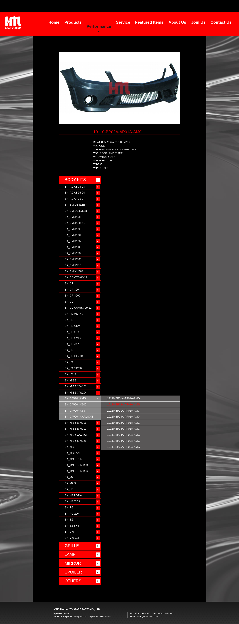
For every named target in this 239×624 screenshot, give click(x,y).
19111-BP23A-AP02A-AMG (123, 434)
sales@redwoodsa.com (147, 616)
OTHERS (73, 581)
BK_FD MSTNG (74, 313)
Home (53, 22)
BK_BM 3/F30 (73, 247)
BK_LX (69, 362)
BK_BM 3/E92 (73, 241)
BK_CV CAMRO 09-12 (78, 307)
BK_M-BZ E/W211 (75, 422)
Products (73, 22)
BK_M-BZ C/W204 (76, 392)
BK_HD (69, 320)
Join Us (198, 22)
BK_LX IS (70, 374)
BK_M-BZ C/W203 (76, 386)
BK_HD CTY (72, 332)
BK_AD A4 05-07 (75, 198)
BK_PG (69, 507)
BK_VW (69, 531)
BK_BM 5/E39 (73, 253)
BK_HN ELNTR (74, 356)
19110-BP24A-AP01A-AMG (123, 428)
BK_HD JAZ (72, 344)
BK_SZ (69, 519)
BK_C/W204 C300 (75, 404)
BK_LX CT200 (73, 368)
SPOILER (73, 572)
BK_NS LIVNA (73, 495)
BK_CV (69, 301)
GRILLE (72, 545)
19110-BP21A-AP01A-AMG (123, 410)
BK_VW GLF (72, 537)
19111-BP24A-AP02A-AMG (123, 440)
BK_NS (69, 489)
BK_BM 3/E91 (73, 235)
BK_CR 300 (72, 289)
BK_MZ (69, 477)
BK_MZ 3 (70, 483)
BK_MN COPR (73, 459)
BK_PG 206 (72, 513)
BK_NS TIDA (72, 501)
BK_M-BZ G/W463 (76, 434)
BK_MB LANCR (74, 453)
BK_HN (69, 350)
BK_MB (69, 447)
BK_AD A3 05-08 (75, 186)
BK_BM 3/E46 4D (75, 223)
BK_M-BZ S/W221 (75, 440)
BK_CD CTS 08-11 (76, 277)
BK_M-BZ (70, 380)
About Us (177, 22)
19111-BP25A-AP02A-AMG (123, 447)
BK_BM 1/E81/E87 (76, 204)
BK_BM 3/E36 (73, 217)
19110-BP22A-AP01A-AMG (123, 422)
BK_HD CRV (72, 325)
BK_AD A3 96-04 (75, 192)
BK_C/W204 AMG (75, 398)
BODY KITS (75, 179)
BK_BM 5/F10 (73, 265)
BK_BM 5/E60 (73, 259)
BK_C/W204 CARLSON (79, 416)
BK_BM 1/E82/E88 (76, 210)
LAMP (70, 554)
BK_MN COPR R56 (76, 471)
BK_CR (69, 283)
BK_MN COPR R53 (76, 465)
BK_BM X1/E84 (74, 271)
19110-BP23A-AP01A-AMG (123, 416)
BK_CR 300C (73, 295)
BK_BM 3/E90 (73, 229)
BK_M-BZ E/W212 (75, 428)
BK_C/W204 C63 (75, 410)
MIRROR (73, 563)
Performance (99, 26)
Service (123, 22)
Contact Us (221, 22)
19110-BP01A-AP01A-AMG (123, 398)
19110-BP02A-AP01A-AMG (123, 404)
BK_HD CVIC (73, 338)
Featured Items (149, 22)
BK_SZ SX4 (72, 525)
